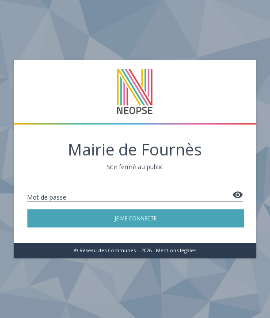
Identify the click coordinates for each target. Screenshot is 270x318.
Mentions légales (176, 250)
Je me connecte (135, 218)
